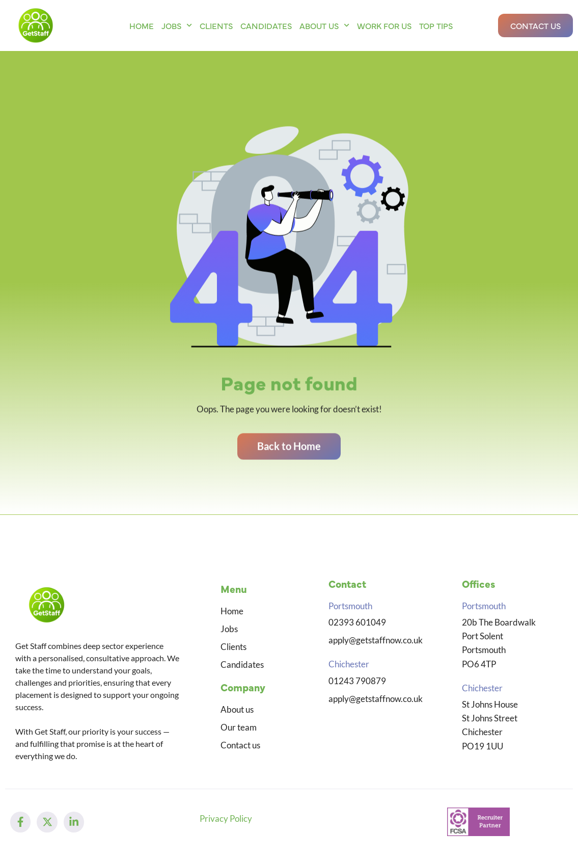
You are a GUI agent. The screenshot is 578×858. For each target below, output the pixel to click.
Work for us (384, 25)
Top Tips (436, 25)
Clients (216, 25)
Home (141, 25)
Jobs (176, 25)
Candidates (266, 25)
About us (324, 25)
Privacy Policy (226, 819)
